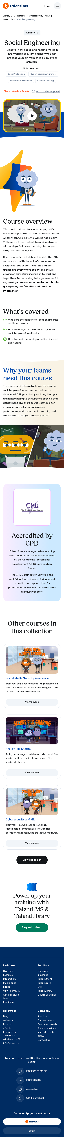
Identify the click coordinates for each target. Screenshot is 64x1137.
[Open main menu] (57, 5)
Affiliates (42, 1036)
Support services (47, 1028)
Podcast (7, 1024)
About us (42, 1016)
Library (6, 16)
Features (8, 975)
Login (47, 6)
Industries (43, 975)
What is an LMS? (11, 1039)
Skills (40, 987)
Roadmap (8, 1002)
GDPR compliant (35, 1098)
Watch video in (46, 92)
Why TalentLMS (11, 991)
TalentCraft (44, 983)
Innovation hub (46, 1032)
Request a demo (32, 927)
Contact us (44, 1040)
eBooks (7, 1028)
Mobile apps (9, 983)
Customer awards (47, 1024)
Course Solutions (47, 995)
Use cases (43, 971)
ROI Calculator (11, 1043)
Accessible (32, 1089)
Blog (5, 1016)
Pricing (6, 987)
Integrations (9, 979)
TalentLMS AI (45, 979)
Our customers (46, 1020)
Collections (19, 16)
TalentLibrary (45, 991)
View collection (32, 860)
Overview (8, 971)
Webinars (8, 1020)
